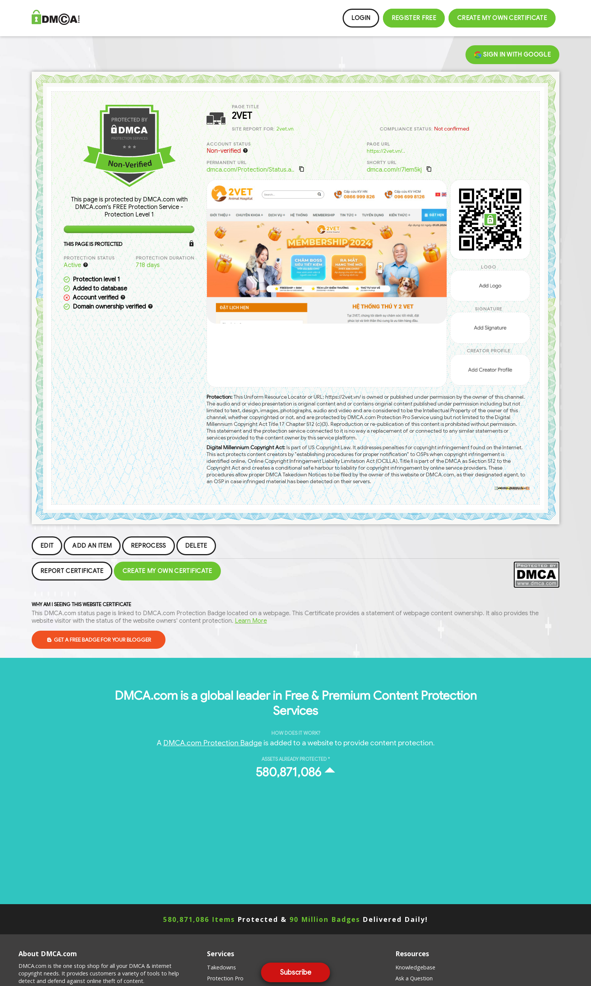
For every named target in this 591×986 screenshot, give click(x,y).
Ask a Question (414, 978)
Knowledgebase (415, 967)
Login (361, 18)
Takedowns (221, 967)
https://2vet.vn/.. (386, 150)
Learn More (251, 621)
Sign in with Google (512, 54)
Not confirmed (451, 128)
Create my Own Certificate (502, 18)
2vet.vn (285, 128)
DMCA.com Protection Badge (212, 742)
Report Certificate (72, 571)
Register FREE (414, 18)
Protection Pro (225, 978)
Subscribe (295, 972)
